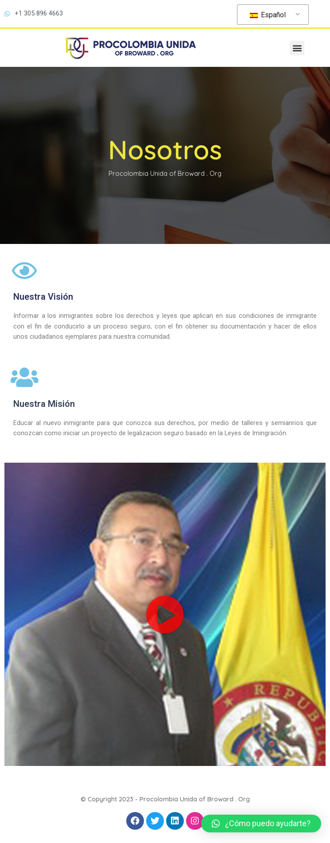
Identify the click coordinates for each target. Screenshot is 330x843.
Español (268, 15)
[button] (297, 48)
